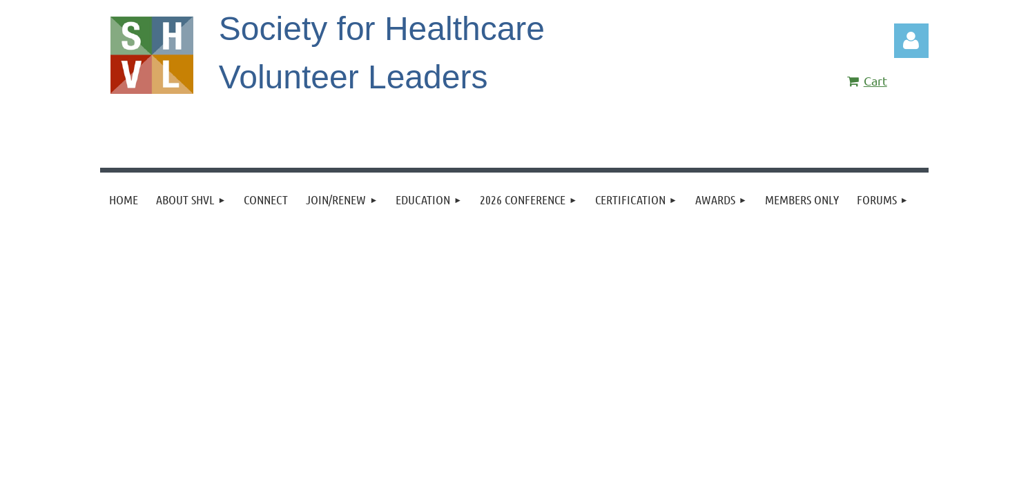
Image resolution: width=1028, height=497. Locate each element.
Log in (911, 40)
